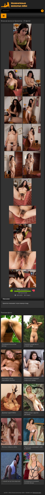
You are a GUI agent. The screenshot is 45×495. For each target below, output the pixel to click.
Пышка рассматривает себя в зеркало (33, 447)
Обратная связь (37, 492)
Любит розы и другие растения (31, 413)
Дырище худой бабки (9, 412)
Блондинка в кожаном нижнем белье (31, 482)
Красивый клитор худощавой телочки (8, 379)
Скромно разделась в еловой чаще (31, 345)
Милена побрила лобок (9, 447)
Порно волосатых (14, 4)
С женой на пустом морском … (11, 482)
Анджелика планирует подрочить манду (31, 379)
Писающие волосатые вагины (9, 345)
